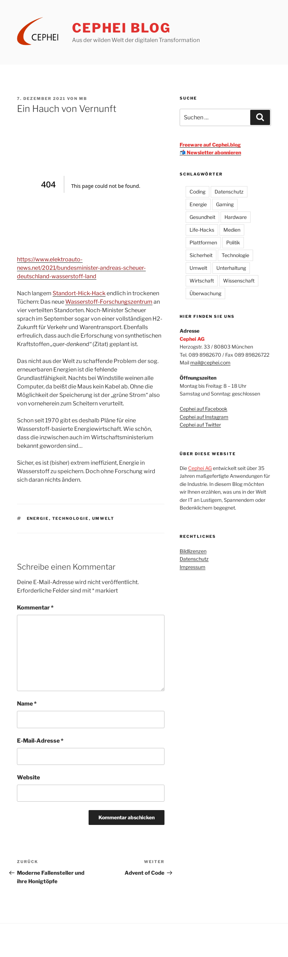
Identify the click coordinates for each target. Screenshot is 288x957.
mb (83, 98)
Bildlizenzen (193, 551)
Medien (231, 230)
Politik (233, 242)
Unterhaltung (231, 268)
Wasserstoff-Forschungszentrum (108, 301)
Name (27, 703)
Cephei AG (200, 468)
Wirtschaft (202, 281)
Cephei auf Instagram (204, 417)
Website (28, 777)
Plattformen (203, 242)
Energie (38, 518)
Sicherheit (201, 255)
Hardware (235, 217)
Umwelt (103, 518)
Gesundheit (202, 217)
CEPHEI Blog (121, 28)
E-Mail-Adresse (40, 740)
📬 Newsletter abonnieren (210, 152)
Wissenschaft (238, 281)
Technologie (70, 518)
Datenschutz (229, 192)
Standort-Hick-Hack (79, 293)
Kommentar (35, 607)
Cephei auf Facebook (203, 409)
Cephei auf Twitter (200, 425)
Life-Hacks (202, 230)
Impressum (192, 567)
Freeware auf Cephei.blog (210, 145)
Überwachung (205, 293)
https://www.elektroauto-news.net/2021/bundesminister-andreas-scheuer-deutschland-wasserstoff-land (81, 268)
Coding (197, 192)
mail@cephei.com (210, 362)
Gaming (225, 204)
